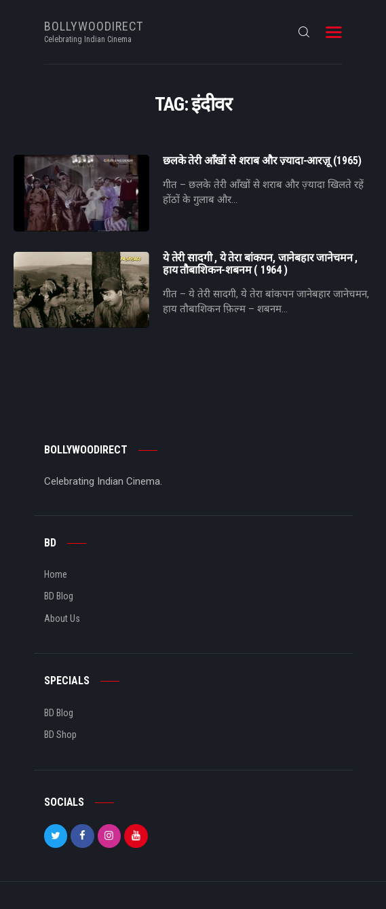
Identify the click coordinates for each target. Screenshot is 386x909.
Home (55, 574)
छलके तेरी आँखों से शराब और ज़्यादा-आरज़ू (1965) (262, 161)
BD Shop (60, 734)
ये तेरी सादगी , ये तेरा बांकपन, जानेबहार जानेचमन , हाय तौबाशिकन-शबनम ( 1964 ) (260, 264)
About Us (62, 618)
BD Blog (58, 596)
